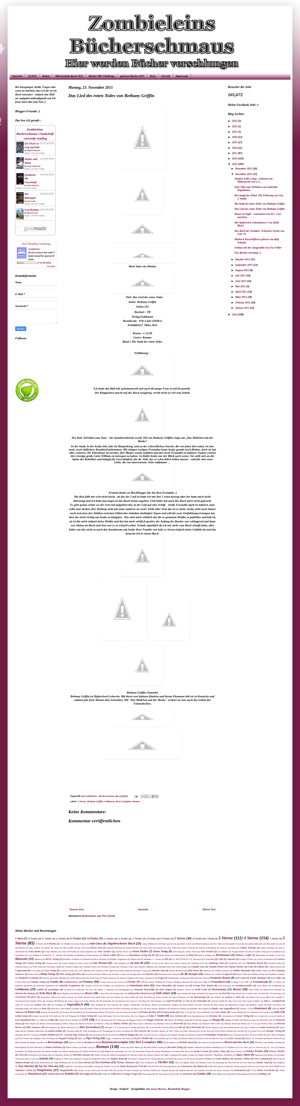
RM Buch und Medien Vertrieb (268, 1042)
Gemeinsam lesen (139, 985)
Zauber (176, 1074)
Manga (216, 1019)
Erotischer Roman (220, 977)
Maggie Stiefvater (155, 1020)
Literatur (212, 1016)
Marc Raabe (30, 1023)
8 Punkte (39, 944)
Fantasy (87, 981)
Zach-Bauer (164, 1074)
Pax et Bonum (160, 1035)
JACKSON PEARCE (25, 997)
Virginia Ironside (205, 1070)
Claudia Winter (216, 966)
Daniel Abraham (176, 970)
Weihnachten (53, 1074)
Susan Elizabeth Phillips (201, 1059)
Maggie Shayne (136, 1020)
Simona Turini (136, 1055)
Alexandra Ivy (272, 944)
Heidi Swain (201, 989)
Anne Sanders (104, 951)
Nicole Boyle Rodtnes (224, 1031)
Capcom (231, 959)
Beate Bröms (165, 955)
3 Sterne (82, 801)
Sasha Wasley (236, 1051)
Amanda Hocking (114, 948)
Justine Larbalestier (132, 1005)
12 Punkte (61, 938)
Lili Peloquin (71, 1016)
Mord (172, 1027)
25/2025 (32, 76)
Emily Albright (59, 978)
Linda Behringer (104, 1016)
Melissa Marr (267, 1023)
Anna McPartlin (69, 951)
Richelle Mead (186, 1042)
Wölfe (104, 1074)
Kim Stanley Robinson (157, 1008)
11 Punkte (47, 938)
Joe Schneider (200, 1001)
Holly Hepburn (63, 993)
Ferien (120, 982)
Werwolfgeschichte (88, 1074)
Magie (171, 1020)
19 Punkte (165, 938)
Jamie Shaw (100, 997)
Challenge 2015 (197, 963)
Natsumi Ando (72, 1031)
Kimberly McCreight (199, 1008)
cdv (152, 963)
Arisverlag (177, 951)
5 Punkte (274, 938)
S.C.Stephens (230, 1047)
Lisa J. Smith (156, 1015)
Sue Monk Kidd (154, 1059)
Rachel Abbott (187, 1038)
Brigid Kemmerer (33, 150)
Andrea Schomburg (207, 948)
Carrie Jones (82, 963)
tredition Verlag (93, 1066)
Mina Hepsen (51, 1027)
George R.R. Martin (203, 985)
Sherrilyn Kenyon (81, 1055)
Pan (91, 1035)
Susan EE (182, 1059)
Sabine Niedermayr (70, 1051)
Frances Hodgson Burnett (177, 982)
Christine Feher (127, 967)
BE (153, 955)
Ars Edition (223, 951)
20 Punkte (197, 938)
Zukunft (229, 1074)
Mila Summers (33, 1027)
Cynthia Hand (123, 970)
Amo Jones (148, 948)
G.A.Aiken (277, 982)
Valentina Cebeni (23, 1070)
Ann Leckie (31, 201)
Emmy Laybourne (146, 978)
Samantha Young (143, 1051)
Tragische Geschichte (73, 1066)
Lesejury (266, 1012)
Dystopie (193, 974)
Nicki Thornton (190, 1031)
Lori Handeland (23, 1020)
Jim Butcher (120, 1001)
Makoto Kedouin (184, 1020)
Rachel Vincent (219, 1038)
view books (51, 266)
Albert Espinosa (202, 944)
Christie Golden (72, 967)
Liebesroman (21, 1016)
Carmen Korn (52, 963)
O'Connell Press (255, 1031)
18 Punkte (151, 938)
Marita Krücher (86, 1023)
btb (166, 959)
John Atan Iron (33, 185)
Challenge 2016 (216, 963)
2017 (235, 153)
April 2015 (241, 291)
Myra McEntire (193, 1027)
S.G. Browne (257, 1047)
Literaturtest (227, 1016)
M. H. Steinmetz (102, 1020)
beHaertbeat (179, 955)
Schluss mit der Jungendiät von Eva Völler (257, 247)
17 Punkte (137, 938)
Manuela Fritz (266, 1020)
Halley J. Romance (106, 989)
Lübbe (51, 1020)
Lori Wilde (39, 1020)
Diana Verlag (47, 974)
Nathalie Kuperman (35, 1031)
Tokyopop (220, 1062)
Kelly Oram (93, 1008)
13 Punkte (75, 938)
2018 (235, 147)
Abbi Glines (96, 943)
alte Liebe (81, 948)
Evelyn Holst (21, 982)
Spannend (259, 1055)
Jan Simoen (115, 997)
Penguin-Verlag (194, 1035)
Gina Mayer (262, 985)
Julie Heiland (97, 1005)
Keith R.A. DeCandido (61, 1008)
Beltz (191, 955)
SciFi (21, 1055)
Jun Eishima (113, 1005)
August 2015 (242, 270)
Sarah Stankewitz (33, 166)
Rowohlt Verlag (175, 1047)
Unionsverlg (238, 1066)
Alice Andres (34, 948)
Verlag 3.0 (82, 1070)
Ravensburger (55, 1042)
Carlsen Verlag (34, 963)
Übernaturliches (170, 1066)
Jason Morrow (159, 1089)
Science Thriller (277, 1051)
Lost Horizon (31, 209)
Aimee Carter (186, 944)
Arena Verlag (160, 951)
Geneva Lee (183, 985)
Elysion (46, 978)
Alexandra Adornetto (253, 944)
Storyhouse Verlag (136, 1059)
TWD (140, 1066)
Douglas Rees (136, 974)
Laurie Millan (237, 1012)
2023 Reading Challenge (36, 243)
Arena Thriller (140, 951)
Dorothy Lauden (119, 974)
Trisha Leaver (110, 1066)
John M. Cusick (22, 1005)
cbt (141, 963)
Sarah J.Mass (219, 1051)
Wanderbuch (35, 1073)
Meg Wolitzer (193, 1023)
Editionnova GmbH (212, 974)
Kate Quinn (219, 1005)
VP (251, 1070)
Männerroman (249, 1020)
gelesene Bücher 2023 (132, 76)
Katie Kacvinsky (274, 1005)
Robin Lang (87, 1047)
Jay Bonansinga (198, 997)
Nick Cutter (174, 1031)
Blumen (38, 959)
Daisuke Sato (158, 970)
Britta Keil (135, 959)
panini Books (102, 1035)
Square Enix (30, 1059)
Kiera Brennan (123, 1008)
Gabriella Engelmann (69, 985)
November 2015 (244, 174)
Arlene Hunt (191, 951)
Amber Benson (132, 948)
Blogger (185, 1089)
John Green (233, 1001)
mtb (180, 1027)
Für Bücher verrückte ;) (247, 252)
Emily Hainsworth (78, 978)
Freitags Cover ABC (240, 982)
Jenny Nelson (89, 1001)
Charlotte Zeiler (275, 963)
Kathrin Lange (256, 1005)
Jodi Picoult (172, 1001)
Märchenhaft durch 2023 (69, 76)
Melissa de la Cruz (249, 1023)
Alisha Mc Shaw (51, 948)
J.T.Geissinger (275, 993)
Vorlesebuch (240, 1070)
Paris (113, 1035)
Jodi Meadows (156, 1001)
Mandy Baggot (202, 1020)
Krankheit (77, 1012)
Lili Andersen (55, 1016)
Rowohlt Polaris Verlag (154, 1047)
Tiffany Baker (189, 1062)
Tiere (177, 1062)
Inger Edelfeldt (198, 993)
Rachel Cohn (203, 1038)
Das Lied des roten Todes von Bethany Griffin (259, 208)
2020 (235, 137)
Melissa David (230, 1023)
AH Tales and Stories (167, 944)
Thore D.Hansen (147, 1062)
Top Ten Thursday (48, 1066)
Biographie (261, 955)
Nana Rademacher (231, 1027)
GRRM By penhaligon (48, 989)
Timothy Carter (205, 1062)
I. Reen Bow (104, 993)
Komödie (55, 1012)
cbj (131, 963)
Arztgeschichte (238, 951)
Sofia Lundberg (171, 1055)
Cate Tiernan (99, 963)
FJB (142, 982)
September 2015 (244, 265)
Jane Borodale (145, 997)
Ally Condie (68, 948)
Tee (73, 1062)
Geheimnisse (120, 985)
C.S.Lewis (209, 959)
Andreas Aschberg (228, 948)
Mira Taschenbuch (89, 1027)
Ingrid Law (213, 993)
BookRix (66, 959)
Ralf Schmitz (20, 1042)
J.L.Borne (249, 993)
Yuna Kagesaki (148, 1074)
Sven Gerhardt (261, 1058)
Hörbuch (78, 993)
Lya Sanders (73, 1020)
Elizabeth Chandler (276, 974)
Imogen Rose (119, 993)
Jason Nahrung (179, 997)
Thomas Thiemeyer (125, 1062)
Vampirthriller (67, 1070)
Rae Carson (235, 1038)
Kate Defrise (188, 1005)
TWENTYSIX (153, 1066)
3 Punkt (210, 938)
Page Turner (79, 1034)
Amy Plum (172, 948)
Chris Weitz (37, 967)
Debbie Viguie (261, 970)
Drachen (150, 974)
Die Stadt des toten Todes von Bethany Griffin (259, 203)
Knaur (31, 1012)
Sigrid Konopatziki (118, 1055)
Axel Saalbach (34, 955)
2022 (235, 126)
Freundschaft (260, 981)
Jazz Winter (215, 997)
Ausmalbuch (276, 951)
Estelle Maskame (258, 978)
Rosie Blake (134, 1047)
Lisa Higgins (139, 1016)
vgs (118, 1070)
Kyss (195, 1012)
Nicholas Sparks (158, 1031)
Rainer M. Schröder (254, 1038)
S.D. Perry (243, 1047)
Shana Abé (46, 1055)
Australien (19, 955)
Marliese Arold (103, 1023)
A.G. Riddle (65, 944)
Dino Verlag (66, 974)
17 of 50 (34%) (44, 263)
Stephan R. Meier (61, 1059)
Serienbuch (33, 1055)
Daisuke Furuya (140, 970)
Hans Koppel (165, 989)
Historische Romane (272, 989)
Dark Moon (193, 970)
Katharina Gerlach (237, 1005)
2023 (235, 121)
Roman (136, 801)
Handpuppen (124, 989)
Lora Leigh (259, 1016)
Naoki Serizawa (267, 1027)
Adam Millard (148, 944)
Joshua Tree (40, 1004)
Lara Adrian (220, 1012)
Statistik (43, 1058)
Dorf (87, 974)
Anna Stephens (87, 951)
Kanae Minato (151, 1005)
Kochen (44, 1012)
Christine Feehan (108, 967)
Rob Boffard (20, 1047)
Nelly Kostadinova (91, 1031)
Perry (247, 1035)
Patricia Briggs (127, 1034)
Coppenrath (21, 970)
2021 (235, 131)
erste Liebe (240, 978)
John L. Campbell (272, 1001)
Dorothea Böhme (100, 974)
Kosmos (66, 1012)
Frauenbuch (218, 981)
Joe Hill (185, 1001)
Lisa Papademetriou (196, 1016)
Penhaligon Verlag (214, 1034)
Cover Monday (84, 970)
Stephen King (117, 1058)
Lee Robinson (253, 1012)
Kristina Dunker (148, 1012)
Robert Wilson (72, 1047)
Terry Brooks (84, 1062)
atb (249, 951)
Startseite (17, 76)
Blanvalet (21, 959)
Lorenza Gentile (275, 1016)
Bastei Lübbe (109, 955)
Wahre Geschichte (266, 1070)
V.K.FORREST (275, 1066)
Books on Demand (82, 959)
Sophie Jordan (188, 1055)
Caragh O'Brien (246, 959)
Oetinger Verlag (273, 1031)
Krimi (134, 1012)
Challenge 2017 (235, 963)
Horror (89, 993)
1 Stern (19, 938)
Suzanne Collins (242, 1058)
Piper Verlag (93, 1038)
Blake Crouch (275, 955)
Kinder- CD (245, 1008)
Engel (161, 978)
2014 (235, 314)
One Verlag (32, 1035)
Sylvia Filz (277, 1059)
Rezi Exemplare (123, 801)
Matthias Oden (163, 1023)
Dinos (78, 974)
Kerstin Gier (107, 1008)
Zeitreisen (188, 1074)
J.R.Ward (261, 993)
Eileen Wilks (241, 974)
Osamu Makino (48, 1034)
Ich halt (165, 76)
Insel (224, 993)
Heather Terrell (184, 989)
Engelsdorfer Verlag (177, 978)
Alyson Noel (96, 947)
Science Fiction (254, 1051)
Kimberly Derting (178, 1008)
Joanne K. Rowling (137, 1001)
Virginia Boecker (186, 1070)
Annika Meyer (122, 951)
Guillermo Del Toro (84, 989)
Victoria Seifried (150, 1070)
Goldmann (109, 801)
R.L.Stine (173, 1038)
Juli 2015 (240, 275)
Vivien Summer (223, 1070)
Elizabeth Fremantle (28, 978)
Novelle (240, 1031)
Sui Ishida (169, 1059)
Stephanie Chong (80, 1059)
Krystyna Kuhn (167, 1012)
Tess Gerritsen (103, 1062)
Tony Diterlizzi (26, 1066)
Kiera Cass (138, 1008)
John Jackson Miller (251, 1001)
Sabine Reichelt (89, 1051)
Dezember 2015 (244, 168)
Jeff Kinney (250, 997)
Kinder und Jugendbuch (224, 1008)
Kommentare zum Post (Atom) (98, 915)
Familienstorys (70, 982)
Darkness (207, 970)
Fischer (131, 981)
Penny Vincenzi (234, 1035)
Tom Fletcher (234, 1062)
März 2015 (241, 297)
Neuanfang (107, 1031)
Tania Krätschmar (42, 1062)
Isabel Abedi (236, 993)
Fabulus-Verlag (38, 982)
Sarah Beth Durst (182, 1051)
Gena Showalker (164, 985)
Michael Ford (32, 213)
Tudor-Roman (127, 1066)
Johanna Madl (217, 1001)
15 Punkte (109, 938)
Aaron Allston (80, 944)
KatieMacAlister (22, 1008)
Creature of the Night (104, 970)
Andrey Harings (248, 947)
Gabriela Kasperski (23, 985)
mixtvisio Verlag (129, 1027)
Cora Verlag (50, 970)
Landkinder (205, 1012)
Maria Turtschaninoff (49, 1023)
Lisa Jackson (176, 1016)
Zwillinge (262, 1074)
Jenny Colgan (74, 1001)
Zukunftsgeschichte (245, 1074)
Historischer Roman (25, 993)
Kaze (44, 1008)
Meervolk (178, 1023)
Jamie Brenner (84, 997)
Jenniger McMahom (55, 1001)
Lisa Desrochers (123, 1016)
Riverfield (216, 1042)
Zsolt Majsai (217, 1074)
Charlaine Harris (254, 963)
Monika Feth (160, 1027)
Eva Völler (276, 978)
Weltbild (69, 1073)
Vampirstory (44, 1070)
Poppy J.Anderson (114, 1038)
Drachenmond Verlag (167, 974)
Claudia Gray (198, 966)
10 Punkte (33, 938)
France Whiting (155, 982)
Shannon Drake (62, 1055)
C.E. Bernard (194, 959)
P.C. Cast (64, 1034)
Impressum (182, 76)
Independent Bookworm (140, 993)
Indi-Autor (163, 993)
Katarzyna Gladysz (170, 1005)
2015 (235, 164)
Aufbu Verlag (261, 951)
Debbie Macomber (242, 970)
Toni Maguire (279, 1062)
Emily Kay (94, 978)
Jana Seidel (130, 997)
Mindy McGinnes (68, 1027)
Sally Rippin (105, 1051)
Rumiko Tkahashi (195, 1047)
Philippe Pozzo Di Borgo (44, 1038)
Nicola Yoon (205, 1031)
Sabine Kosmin (34, 1051)
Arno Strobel (207, 951)
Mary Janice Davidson (143, 1023)
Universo (252, 1066)
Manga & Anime (232, 1020)
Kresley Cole (113, 1012)
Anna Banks (34, 951)
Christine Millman (146, 967)
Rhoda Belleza (169, 1042)
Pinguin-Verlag (66, 1038)
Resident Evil (91, 1042)
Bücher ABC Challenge (101, 76)
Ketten (46, 76)
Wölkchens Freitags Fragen (124, 1074)
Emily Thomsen (109, 978)
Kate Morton (204, 1005)
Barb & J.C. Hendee (54, 955)
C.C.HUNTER (178, 959)
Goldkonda (277, 985)
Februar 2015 (243, 302)
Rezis (153, 76)
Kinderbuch (260, 1008)
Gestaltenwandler (243, 985)
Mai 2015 (240, 286)
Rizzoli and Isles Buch (236, 1042)
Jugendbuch (75, 1004)
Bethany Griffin (95, 801)
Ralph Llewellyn (37, 1042)
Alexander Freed (233, 944)
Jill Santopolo (105, 1001)
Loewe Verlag (243, 1016)
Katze (35, 1008)
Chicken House (22, 967)
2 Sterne (179, 938)
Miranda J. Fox (112, 1027)
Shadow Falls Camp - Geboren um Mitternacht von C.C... (253, 180)
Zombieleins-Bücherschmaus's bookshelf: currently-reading (35, 134)
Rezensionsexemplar (115, 1042)
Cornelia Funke (67, 970)
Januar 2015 (242, 307)
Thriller (163, 1062)
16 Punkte (123, 938)
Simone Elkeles (153, 1055)
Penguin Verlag (177, 1035)
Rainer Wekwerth (274, 1038)
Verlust (94, 1070)
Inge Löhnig (182, 993)
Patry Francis (145, 1035)
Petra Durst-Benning (275, 1035)
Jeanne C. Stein (233, 997)
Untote (262, 1066)
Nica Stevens (140, 1031)
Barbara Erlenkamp (76, 955)
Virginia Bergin (168, 1070)
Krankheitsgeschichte (95, 1012)
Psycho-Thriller (141, 1038)
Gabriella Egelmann (45, 985)
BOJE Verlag (52, 959)
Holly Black (45, 993)
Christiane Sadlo (53, 967)
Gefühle (106, 985)
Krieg (125, 1012)
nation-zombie (55, 1031)
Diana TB (32, 974)
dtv (182, 974)
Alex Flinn (217, 944)
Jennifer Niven (35, 1001)
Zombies (201, 1073)
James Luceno (67, 997)
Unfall (227, 1066)
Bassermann (93, 955)
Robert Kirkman (54, 1047)
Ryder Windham (213, 1047)
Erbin (191, 978)
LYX (85, 1019)
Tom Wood (248, 1062)
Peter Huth (258, 1035)
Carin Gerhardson (265, 959)
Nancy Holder (249, 1027)
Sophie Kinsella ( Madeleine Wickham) (215, 1055)
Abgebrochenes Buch (121, 943)
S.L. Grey (271, 1047)
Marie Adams (69, 1023)
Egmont (228, 974)
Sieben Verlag (100, 1055)
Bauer (123, 955)
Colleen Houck (275, 967)
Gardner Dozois (92, 985)
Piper (80, 1038)
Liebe (277, 1012)
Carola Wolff (67, 963)
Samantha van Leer (123, 1051)
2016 (235, 158)
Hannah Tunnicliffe (144, 989)
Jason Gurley (162, 997)
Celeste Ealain (180, 963)
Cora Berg (35, 970)
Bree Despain (100, 959)
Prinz (127, 1038)
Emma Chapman (127, 978)
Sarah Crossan (200, 1051)
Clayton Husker (236, 966)
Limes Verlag (86, 1016)
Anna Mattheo (51, 951)
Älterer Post (209, 909)
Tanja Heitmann (61, 1062)
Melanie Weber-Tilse (211, 1023)
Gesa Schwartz (224, 985)
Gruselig (68, 989)
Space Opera (243, 1054)
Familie (54, 981)
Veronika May (107, 1070)
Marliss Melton (121, 1023)
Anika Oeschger (267, 948)
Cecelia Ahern (163, 963)
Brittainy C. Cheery (152, 959)
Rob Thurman (36, 1047)
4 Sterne (251, 938)
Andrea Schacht (188, 948)
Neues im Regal (123, 1031)
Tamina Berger (22, 1062)
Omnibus (19, 1035)
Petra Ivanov (24, 1038)
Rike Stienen (203, 1042)
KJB (274, 1008)
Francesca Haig (200, 982)
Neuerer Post (76, 909)
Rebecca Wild (75, 1042)
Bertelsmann (223, 955)
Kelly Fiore (79, 1008)
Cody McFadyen (256, 966)
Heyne (237, 989)
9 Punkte (51, 943)
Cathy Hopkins (119, 963)
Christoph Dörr (164, 967)
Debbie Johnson (222, 970)
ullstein (200, 1066)
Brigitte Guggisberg (118, 959)
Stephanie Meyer (99, 1059)
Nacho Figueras (212, 1027)
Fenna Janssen (107, 982)
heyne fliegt (254, 989)
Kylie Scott (184, 1012)
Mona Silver (145, 1027)
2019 (235, 142)
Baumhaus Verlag (138, 955)
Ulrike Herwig (214, 1066)
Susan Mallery (222, 1058)
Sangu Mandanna (163, 1051)
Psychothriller (159, 1038)
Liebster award (38, 1016)
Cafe (220, 959)
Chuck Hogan (181, 967)
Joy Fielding (56, 1005)
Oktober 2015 (243, 259)
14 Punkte (92, 938)
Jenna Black (265, 997)
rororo (123, 1047)
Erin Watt (202, 978)
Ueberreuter (187, 1066)
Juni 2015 (241, 281)
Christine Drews (90, 967)
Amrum (160, 948)
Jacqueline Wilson (49, 997)
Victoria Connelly (131, 1070)
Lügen (61, 1020)
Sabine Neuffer (51, 1051)
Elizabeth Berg (257, 974)
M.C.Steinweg (119, 1020)
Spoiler (270, 1055)
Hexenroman (219, 989)
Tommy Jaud (262, 1062)
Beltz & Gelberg (205, 955)
